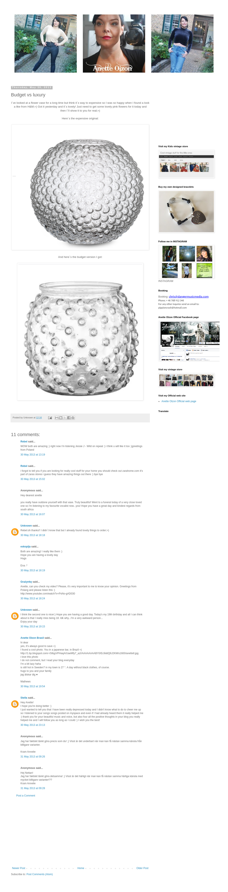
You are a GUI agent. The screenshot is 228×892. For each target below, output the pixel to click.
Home (80, 868)
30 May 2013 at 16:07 (32, 514)
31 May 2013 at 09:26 (32, 756)
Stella (23, 697)
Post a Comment (25, 795)
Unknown (26, 525)
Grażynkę (26, 581)
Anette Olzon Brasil (32, 637)
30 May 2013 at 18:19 (32, 570)
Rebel (23, 441)
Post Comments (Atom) (39, 874)
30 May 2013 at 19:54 (32, 686)
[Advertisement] (80, 831)
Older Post (142, 868)
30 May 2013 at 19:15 (32, 626)
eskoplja (25, 546)
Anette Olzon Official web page (179, 401)
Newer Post (18, 868)
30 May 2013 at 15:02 (32, 479)
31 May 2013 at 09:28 (32, 788)
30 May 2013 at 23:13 (32, 725)
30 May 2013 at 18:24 (32, 598)
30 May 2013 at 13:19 (32, 454)
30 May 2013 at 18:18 (32, 535)
